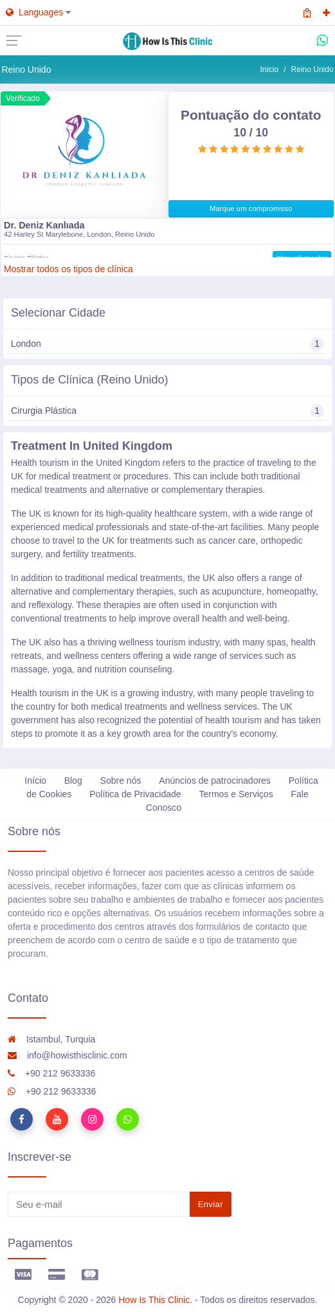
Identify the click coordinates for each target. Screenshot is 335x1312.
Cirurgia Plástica (167, 411)
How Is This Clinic (154, 1300)
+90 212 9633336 (51, 1073)
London (167, 344)
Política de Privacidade (135, 794)
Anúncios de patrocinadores (215, 780)
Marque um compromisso (251, 208)
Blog (73, 780)
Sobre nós (120, 780)
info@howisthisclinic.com (67, 1055)
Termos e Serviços (236, 794)
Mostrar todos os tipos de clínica (68, 269)
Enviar (210, 1204)
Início (269, 69)
